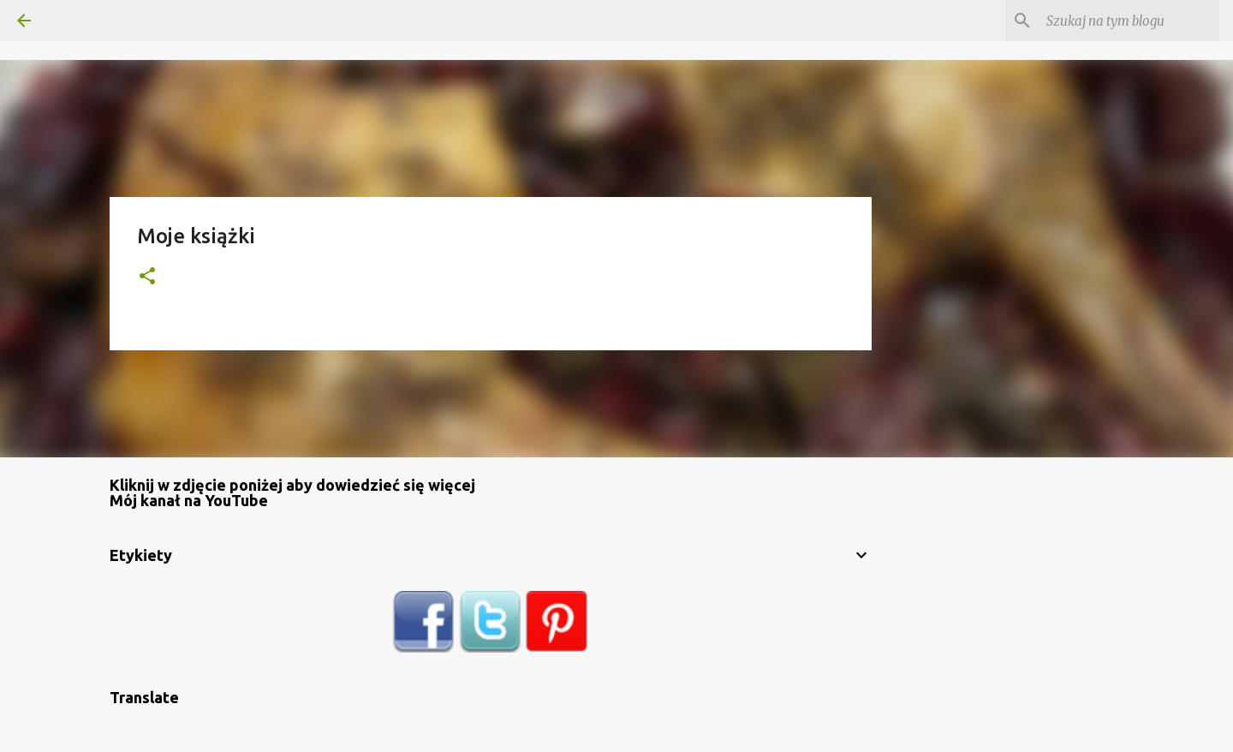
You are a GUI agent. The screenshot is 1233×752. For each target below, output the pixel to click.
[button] (147, 277)
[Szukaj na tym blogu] (1129, 20)
